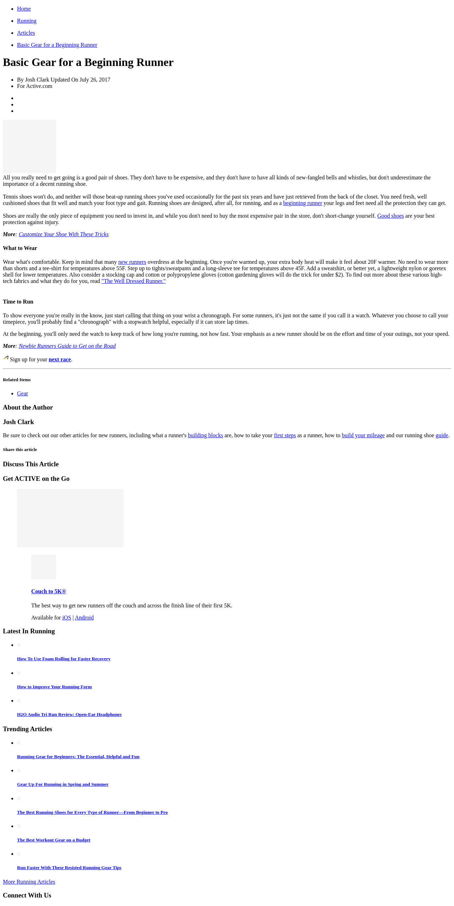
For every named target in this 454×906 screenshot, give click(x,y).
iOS (66, 618)
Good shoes (390, 216)
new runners (132, 262)
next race (60, 359)
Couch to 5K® (48, 591)
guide (442, 435)
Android (84, 618)
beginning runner (302, 203)
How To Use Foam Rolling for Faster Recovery (64, 658)
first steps (285, 435)
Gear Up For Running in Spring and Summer (63, 784)
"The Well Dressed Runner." (133, 281)
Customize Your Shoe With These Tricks (64, 234)
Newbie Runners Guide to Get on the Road (67, 346)
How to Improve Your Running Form (54, 686)
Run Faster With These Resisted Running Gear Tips (69, 867)
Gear (22, 393)
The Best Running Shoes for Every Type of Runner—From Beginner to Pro (92, 812)
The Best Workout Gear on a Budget (53, 840)
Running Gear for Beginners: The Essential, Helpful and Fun (78, 756)
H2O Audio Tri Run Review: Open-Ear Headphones (69, 714)
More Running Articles (29, 882)
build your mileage (363, 435)
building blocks (205, 435)
